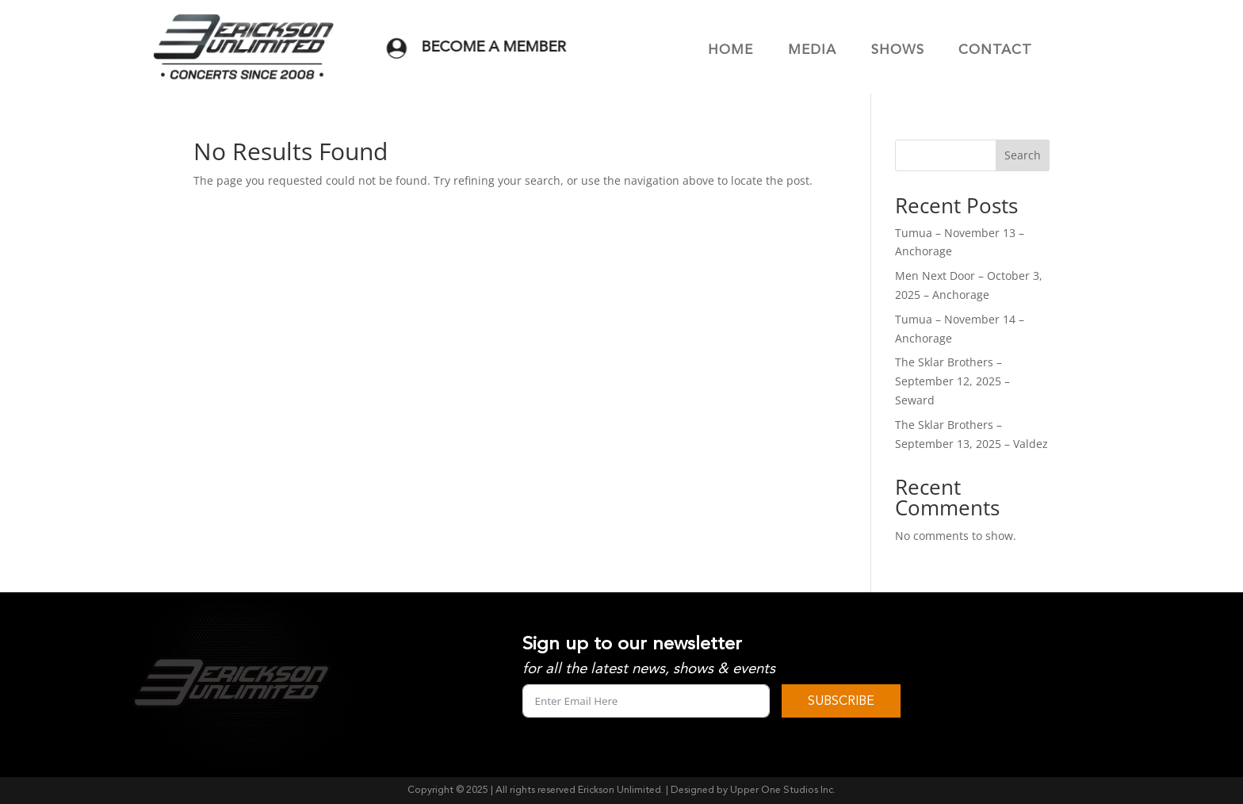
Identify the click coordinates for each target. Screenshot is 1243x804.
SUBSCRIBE (841, 700)
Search (1022, 155)
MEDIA (812, 50)
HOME (730, 50)
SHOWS (897, 50)
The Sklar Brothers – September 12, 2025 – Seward (952, 381)
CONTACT (995, 50)
